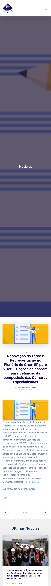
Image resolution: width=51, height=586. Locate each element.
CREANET (34, 482)
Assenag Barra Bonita (27, 387)
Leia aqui (33, 443)
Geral (25, 352)
